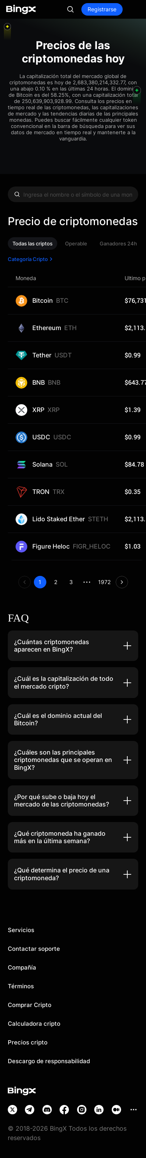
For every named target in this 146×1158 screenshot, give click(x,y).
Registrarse (102, 9)
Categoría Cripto (31, 259)
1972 (104, 582)
